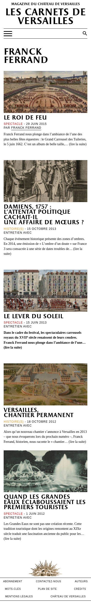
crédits (80, 589)
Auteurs (81, 581)
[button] (85, 33)
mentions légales (19, 596)
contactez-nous (48, 581)
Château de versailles (68, 596)
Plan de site (47, 589)
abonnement (12, 581)
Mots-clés (13, 589)
